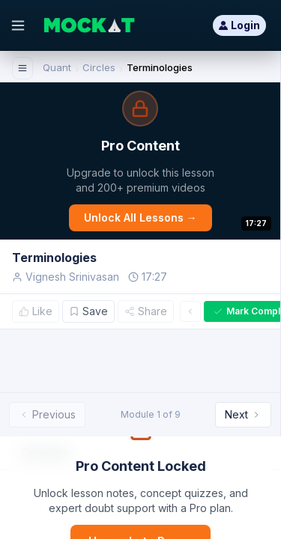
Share (145, 311)
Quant (57, 67)
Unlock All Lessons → (140, 217)
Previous (47, 414)
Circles (98, 67)
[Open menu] (18, 25)
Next (243, 414)
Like (35, 311)
